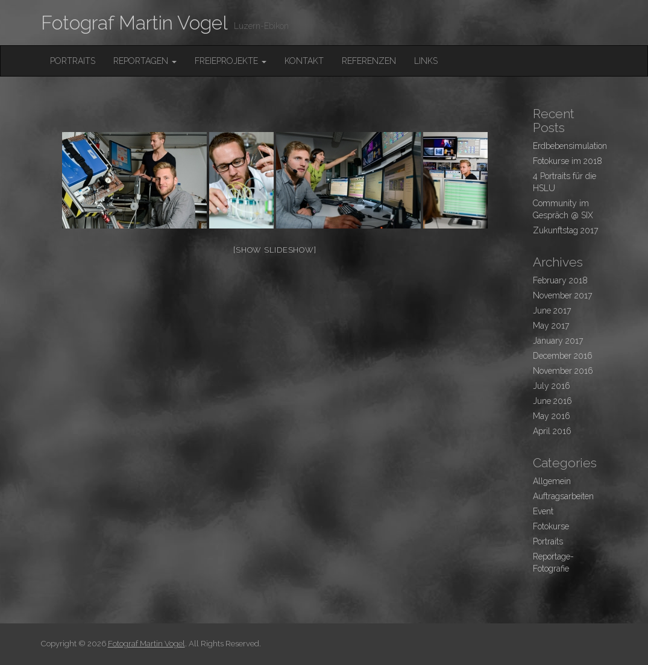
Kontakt (304, 61)
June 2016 (552, 401)
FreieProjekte (230, 61)
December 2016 (563, 356)
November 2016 (563, 371)
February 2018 (560, 280)
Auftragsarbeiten (563, 496)
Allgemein (552, 481)
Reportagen (145, 61)
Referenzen (369, 61)
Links (426, 61)
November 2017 (562, 295)
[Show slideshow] (274, 249)
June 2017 (552, 310)
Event (543, 511)
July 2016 (551, 386)
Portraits (72, 61)
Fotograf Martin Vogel (134, 22)
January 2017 (558, 340)
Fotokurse (551, 526)
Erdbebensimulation (570, 146)
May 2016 (551, 416)
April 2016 (552, 431)
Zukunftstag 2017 (565, 230)
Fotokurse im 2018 (567, 161)
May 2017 (551, 325)
